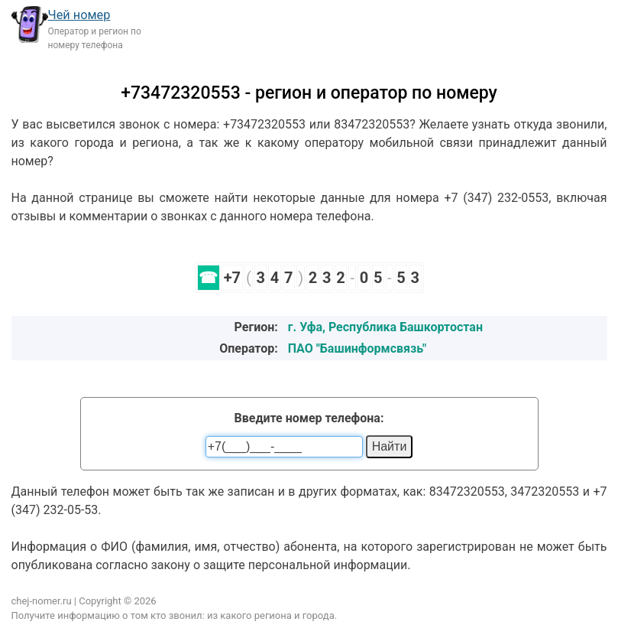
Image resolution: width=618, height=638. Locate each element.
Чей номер (79, 15)
